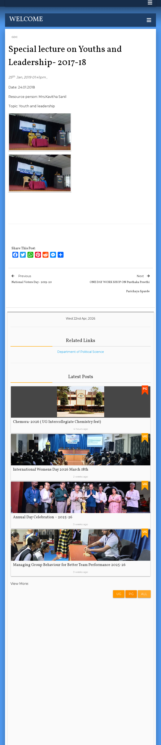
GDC (15, 36)
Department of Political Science (80, 352)
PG (131, 594)
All (144, 594)
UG (118, 594)
